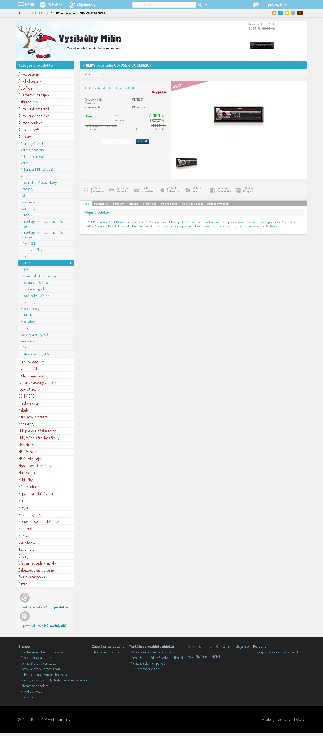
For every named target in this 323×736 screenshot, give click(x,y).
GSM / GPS (26, 396)
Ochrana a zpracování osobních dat (44, 674)
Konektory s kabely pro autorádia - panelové (44, 234)
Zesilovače (27, 341)
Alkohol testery (29, 81)
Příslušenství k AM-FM (35, 295)
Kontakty (27, 697)
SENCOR (26, 315)
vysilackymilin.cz (59, 719)
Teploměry (26, 549)
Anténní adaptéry (32, 150)
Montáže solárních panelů (148, 663)
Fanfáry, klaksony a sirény (37, 382)
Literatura (25, 444)
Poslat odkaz (169, 203)
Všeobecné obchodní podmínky (42, 652)
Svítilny (23, 556)
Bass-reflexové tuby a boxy (39, 182)
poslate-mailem (147, 189)
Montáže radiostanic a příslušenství (154, 652)
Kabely (23, 409)
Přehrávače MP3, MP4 (35, 354)
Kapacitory (28, 208)
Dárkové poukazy (31, 361)
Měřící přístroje (29, 458)
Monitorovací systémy (34, 465)
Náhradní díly (28, 101)
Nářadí (23, 500)
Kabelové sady (30, 202)
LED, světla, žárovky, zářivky (38, 437)
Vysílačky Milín (197, 656)
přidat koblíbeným (173, 189)
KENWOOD (28, 215)
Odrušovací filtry (32, 250)
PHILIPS (40, 13)
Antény (25, 163)
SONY (24, 328)
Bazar (22, 583)
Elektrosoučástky (31, 375)
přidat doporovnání (97, 189)
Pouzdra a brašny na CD (36, 282)
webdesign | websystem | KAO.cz (283, 719)
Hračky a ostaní (29, 403)
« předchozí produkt (94, 74)
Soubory (118, 203)
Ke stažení (222, 646)
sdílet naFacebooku (224, 189)
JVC (23, 195)
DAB (23, 347)
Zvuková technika (31, 576)
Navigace (25, 507)
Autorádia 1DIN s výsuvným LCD (41, 169)
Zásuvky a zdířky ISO (34, 334)
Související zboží (192, 203)
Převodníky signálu (33, 289)
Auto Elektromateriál (34, 108)
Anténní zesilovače (33, 156)
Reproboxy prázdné (34, 302)
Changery (27, 189)
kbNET (216, 656)
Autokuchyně (28, 129)
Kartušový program (32, 416)
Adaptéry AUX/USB (34, 143)
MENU (29, 4)
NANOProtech (28, 486)
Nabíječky (25, 479)
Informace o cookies (34, 685)
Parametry (101, 203)
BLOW (25, 269)
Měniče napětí (28, 451)
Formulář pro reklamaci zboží (40, 669)
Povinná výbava (30, 514)
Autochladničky (30, 122)
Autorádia (25, 136)
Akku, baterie (28, 74)
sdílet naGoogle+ (248, 189)
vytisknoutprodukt (123, 189)
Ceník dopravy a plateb (36, 657)
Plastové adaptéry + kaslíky (39, 276)
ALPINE (25, 176)
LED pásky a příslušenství (37, 430)
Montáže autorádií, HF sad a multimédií (157, 657)
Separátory (28, 321)
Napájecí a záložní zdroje (37, 493)
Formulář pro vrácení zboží (38, 663)
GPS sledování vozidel (145, 669)
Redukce (25, 528)
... (157, 92)
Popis (86, 203)
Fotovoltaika (27, 389)
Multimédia (26, 472)
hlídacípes (196, 189)
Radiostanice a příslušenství (39, 521)
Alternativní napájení (34, 94)
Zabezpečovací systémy (36, 569)
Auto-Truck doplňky (33, 115)
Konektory (26, 423)
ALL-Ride (25, 87)
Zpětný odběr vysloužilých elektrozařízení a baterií (54, 680)
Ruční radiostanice (106, 652)
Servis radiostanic (200, 646)
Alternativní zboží (218, 203)
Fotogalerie (241, 646)
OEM (24, 256)
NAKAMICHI (28, 243)
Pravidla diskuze (31, 691)
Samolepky (26, 542)
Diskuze (133, 203)
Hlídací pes (149, 203)
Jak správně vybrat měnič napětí (277, 652)
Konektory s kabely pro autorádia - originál (44, 223)
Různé (23, 535)
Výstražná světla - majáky (37, 563)
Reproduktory (30, 308)
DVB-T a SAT (27, 368)
